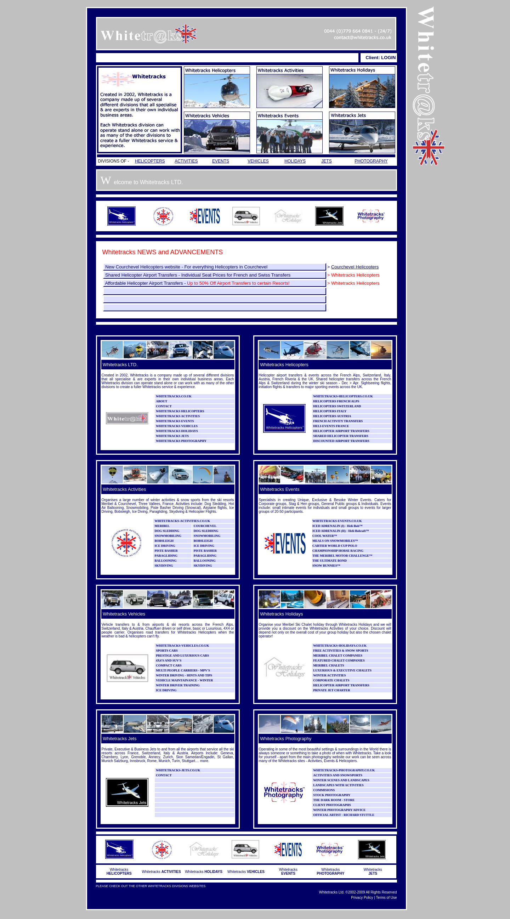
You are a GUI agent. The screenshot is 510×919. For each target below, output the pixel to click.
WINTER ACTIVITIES (329, 675)
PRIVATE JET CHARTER (331, 690)
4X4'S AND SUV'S (168, 660)
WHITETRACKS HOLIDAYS (177, 431)
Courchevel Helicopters (355, 267)
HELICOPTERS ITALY (329, 411)
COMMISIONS (324, 790)
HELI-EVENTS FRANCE (331, 426)
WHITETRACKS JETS (172, 436)
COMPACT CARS (168, 665)
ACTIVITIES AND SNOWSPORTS (337, 775)
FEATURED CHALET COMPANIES (339, 660)
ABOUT (161, 401)
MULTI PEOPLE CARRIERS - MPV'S (183, 670)
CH (314, 550)
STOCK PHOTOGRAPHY (331, 795)
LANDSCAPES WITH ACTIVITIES (338, 785)
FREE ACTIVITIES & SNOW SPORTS (340, 650)
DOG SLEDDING (166, 531)
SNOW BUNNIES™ (326, 565)
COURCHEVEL (205, 526)
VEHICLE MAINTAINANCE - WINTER (184, 680)
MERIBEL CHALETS (328, 665)
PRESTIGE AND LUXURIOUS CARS (182, 655)
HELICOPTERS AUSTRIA (332, 416)
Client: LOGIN (381, 57)
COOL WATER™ (324, 536)
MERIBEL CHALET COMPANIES (337, 655)
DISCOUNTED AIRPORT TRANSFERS (341, 441)
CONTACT (163, 406)
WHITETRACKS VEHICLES (177, 426)
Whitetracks (119, 871)
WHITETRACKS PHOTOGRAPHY (181, 441)
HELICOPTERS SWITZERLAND (337, 406)
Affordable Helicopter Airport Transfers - (197, 283)
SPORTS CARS (166, 650)
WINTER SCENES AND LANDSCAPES (341, 780)
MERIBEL (162, 526)
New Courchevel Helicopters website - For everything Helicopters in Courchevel (186, 267)
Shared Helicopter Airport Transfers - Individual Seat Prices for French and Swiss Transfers (197, 275)
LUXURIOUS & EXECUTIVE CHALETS (342, 670)
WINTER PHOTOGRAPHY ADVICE (339, 810)
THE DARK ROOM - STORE (334, 800)
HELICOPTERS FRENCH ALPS (336, 401)
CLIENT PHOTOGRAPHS (332, 805)
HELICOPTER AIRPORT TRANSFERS (341, 431)
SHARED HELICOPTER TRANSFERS (340, 436)
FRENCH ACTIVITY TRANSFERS (338, 421)
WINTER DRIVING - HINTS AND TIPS (184, 675)
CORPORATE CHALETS (331, 680)
